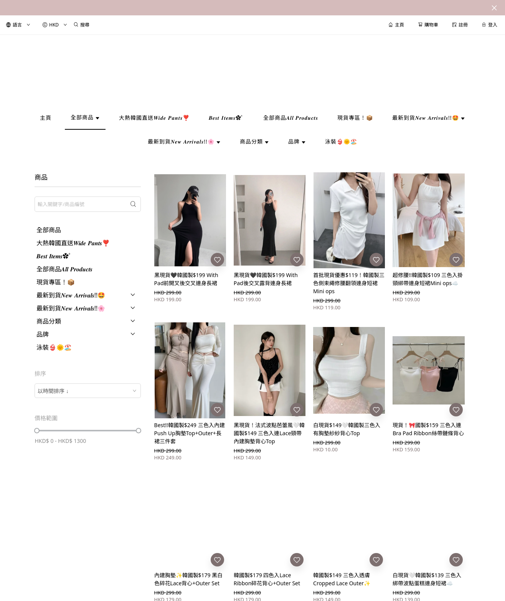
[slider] (37, 430)
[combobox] (87, 390)
